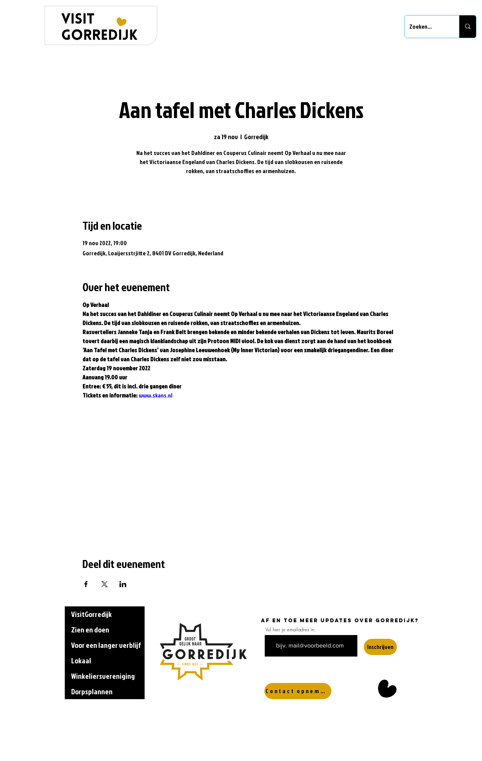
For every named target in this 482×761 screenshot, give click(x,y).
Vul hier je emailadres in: (290, 629)
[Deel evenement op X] (104, 584)
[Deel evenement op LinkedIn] (123, 584)
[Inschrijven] (380, 647)
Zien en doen (90, 629)
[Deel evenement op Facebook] (86, 584)
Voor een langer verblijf (106, 645)
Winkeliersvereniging (103, 675)
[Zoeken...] (426, 26)
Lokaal (81, 660)
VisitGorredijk (91, 614)
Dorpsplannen (92, 691)
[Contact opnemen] (297, 691)
